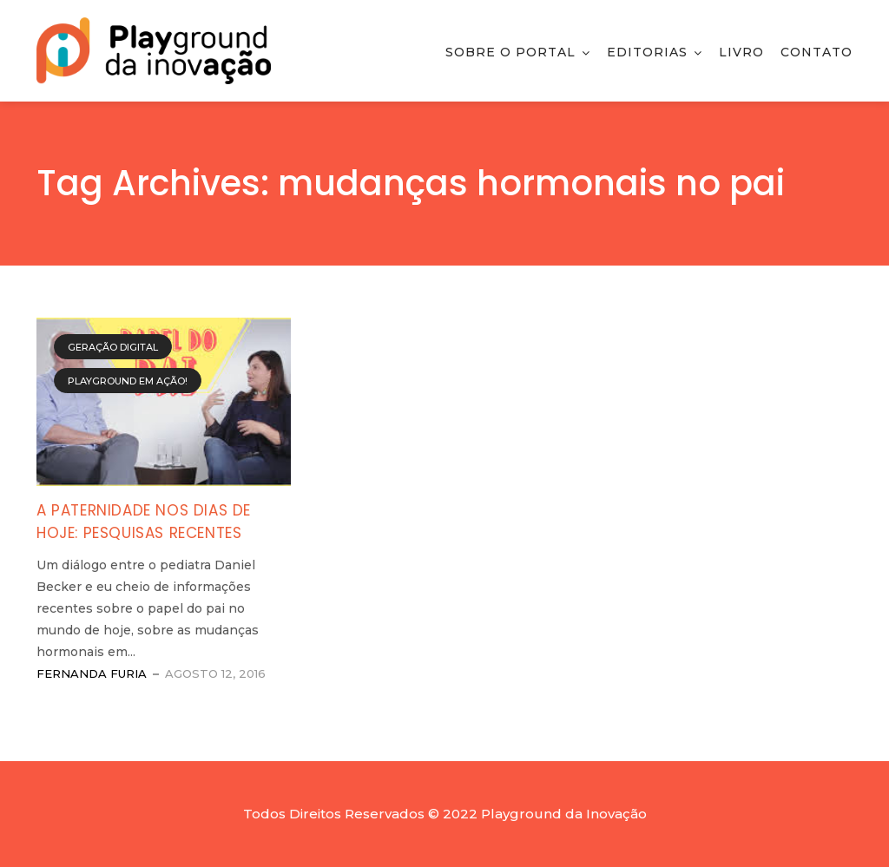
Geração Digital (113, 347)
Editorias (647, 52)
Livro (741, 52)
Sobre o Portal (510, 52)
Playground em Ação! (128, 381)
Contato (816, 52)
